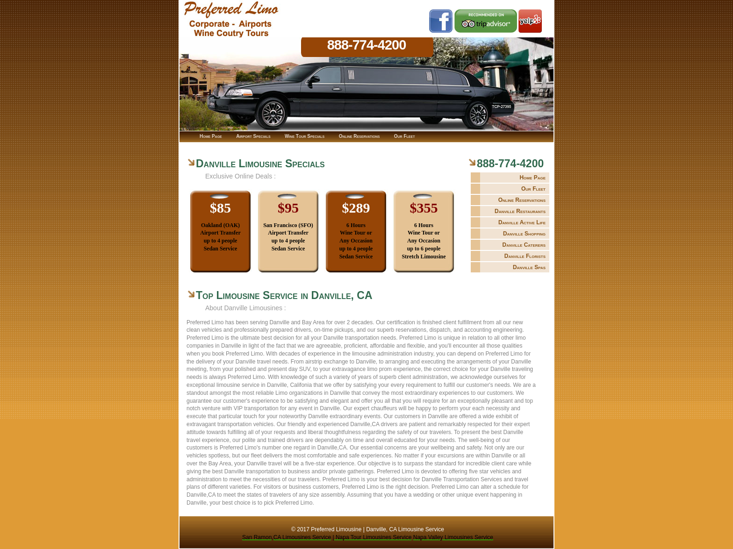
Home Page (532, 177)
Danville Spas (529, 267)
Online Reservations (522, 200)
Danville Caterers (524, 245)
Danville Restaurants (520, 211)
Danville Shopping (524, 233)
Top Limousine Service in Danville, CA (284, 295)
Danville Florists (525, 256)
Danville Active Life (522, 222)
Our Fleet (533, 188)
